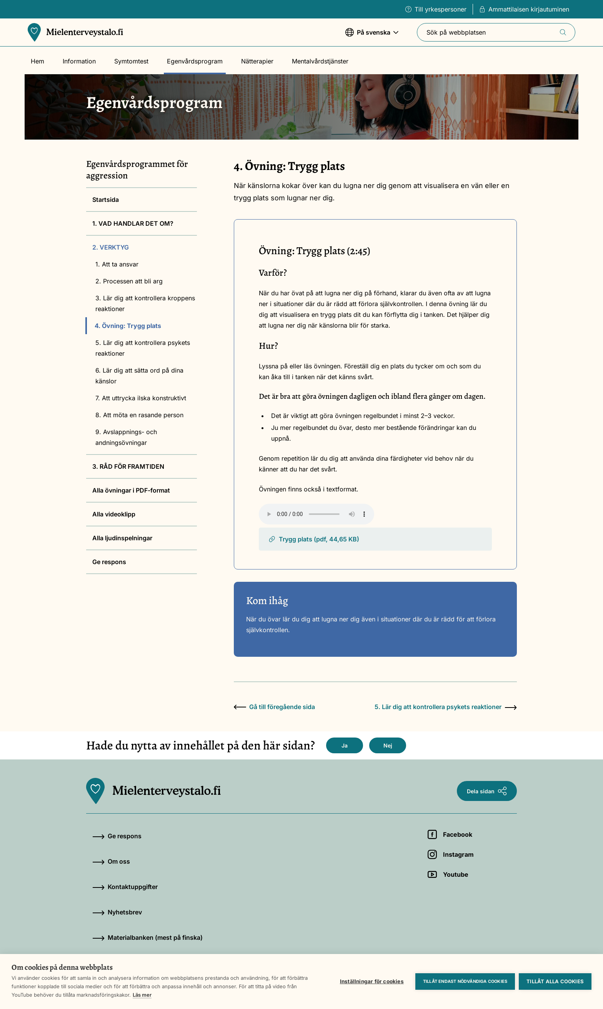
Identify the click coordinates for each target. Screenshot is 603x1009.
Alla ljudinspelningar (122, 538)
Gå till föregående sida (274, 707)
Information (79, 61)
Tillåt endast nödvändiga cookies (465, 981)
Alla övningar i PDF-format (131, 490)
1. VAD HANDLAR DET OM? (132, 223)
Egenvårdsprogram (195, 61)
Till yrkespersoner (435, 9)
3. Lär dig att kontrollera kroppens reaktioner (145, 303)
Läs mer (142, 995)
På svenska (371, 36)
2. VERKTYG (110, 247)
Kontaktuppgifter (125, 887)
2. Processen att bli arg (129, 281)
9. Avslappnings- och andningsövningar (126, 437)
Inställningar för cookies (372, 981)
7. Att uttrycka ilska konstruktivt (140, 398)
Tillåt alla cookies (555, 981)
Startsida (105, 199)
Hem (37, 61)
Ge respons (109, 562)
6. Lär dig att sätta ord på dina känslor (139, 375)
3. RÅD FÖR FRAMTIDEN (128, 466)
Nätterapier (257, 61)
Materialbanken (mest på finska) (147, 937)
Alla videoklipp (113, 514)
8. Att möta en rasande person (139, 415)
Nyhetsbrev (117, 912)
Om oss (111, 861)
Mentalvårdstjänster (320, 61)
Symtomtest (131, 61)
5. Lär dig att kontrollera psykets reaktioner (142, 348)
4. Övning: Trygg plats (128, 326)
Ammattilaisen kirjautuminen (524, 9)
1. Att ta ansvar (116, 264)
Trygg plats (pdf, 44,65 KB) (313, 539)
